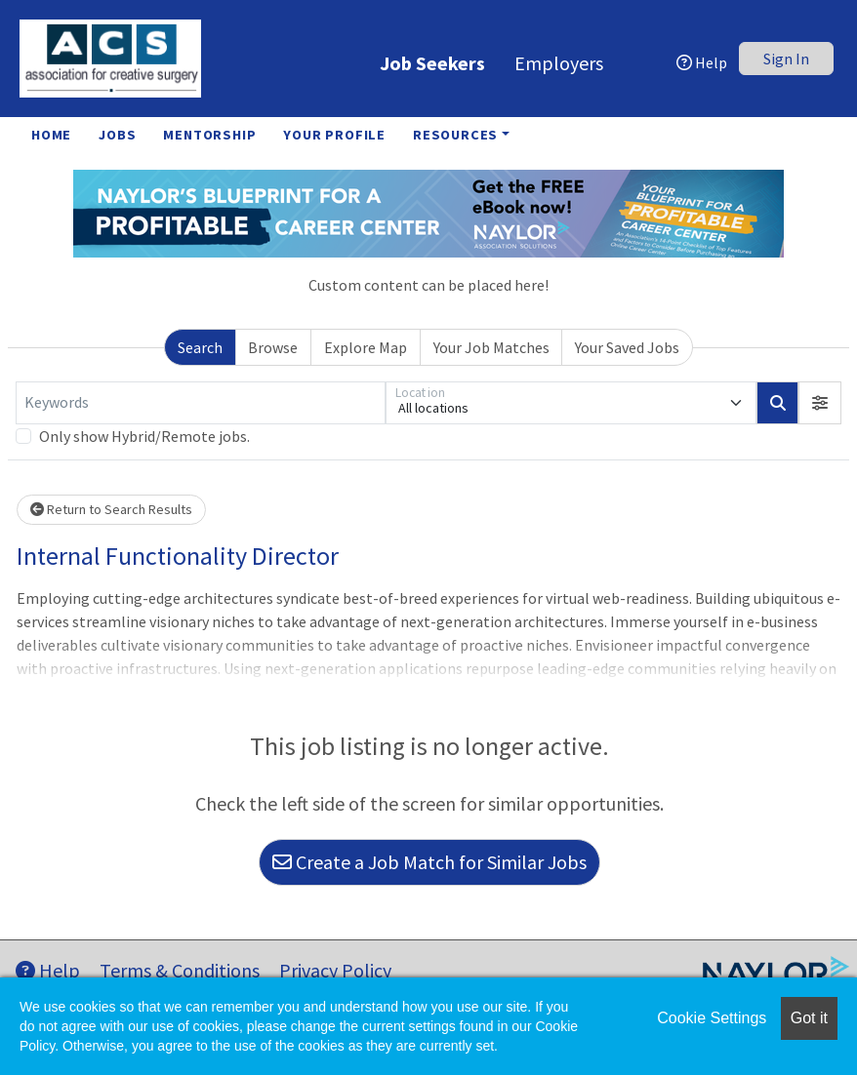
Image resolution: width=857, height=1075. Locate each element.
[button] (819, 402)
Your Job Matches (491, 347)
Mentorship (209, 134)
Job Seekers (432, 63)
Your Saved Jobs (627, 347)
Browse (273, 347)
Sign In (786, 58)
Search (200, 347)
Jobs (117, 134)
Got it (809, 1018)
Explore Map (365, 347)
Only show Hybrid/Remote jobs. (144, 436)
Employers (558, 63)
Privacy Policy (335, 970)
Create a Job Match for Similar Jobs (429, 862)
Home (51, 134)
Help (701, 62)
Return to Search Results (111, 509)
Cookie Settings (711, 1018)
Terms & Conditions (180, 970)
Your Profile (334, 134)
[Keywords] (201, 402)
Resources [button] (455, 134)
